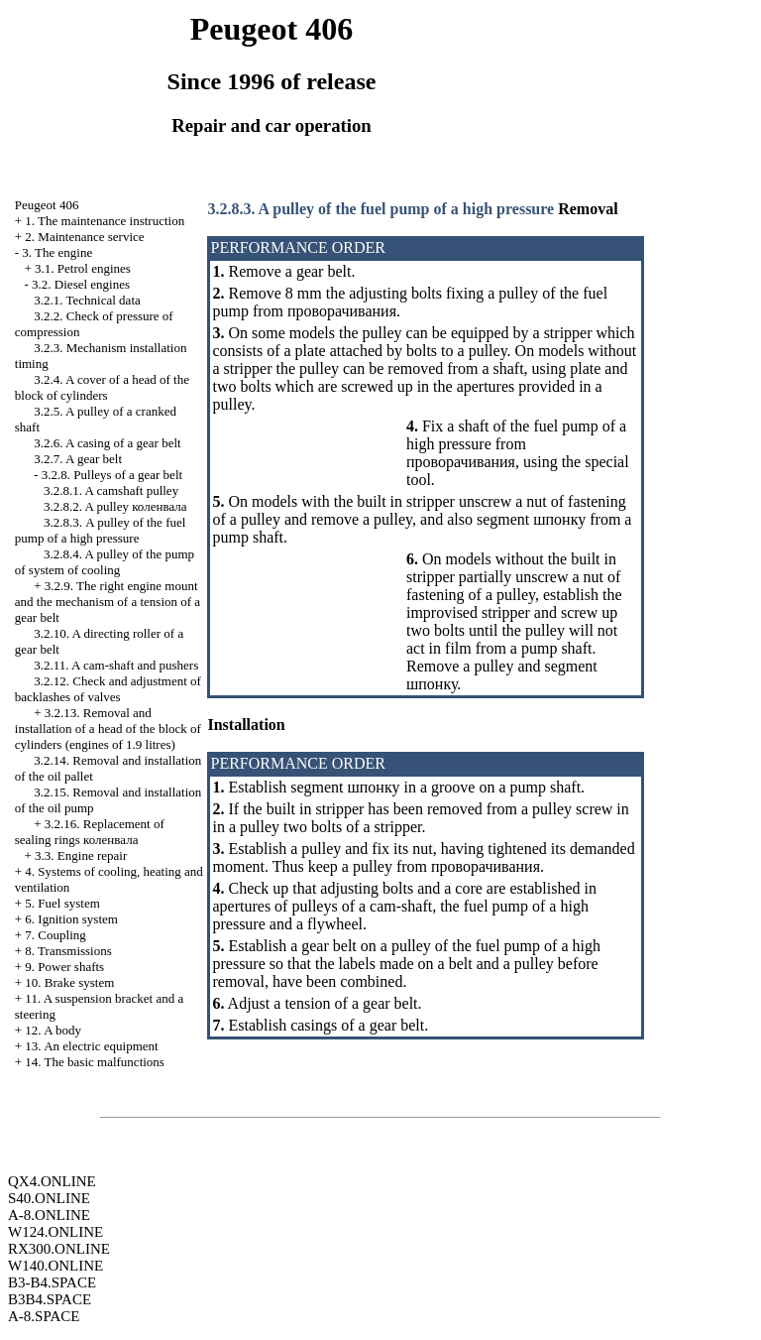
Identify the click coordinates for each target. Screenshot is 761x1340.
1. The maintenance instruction (104, 220)
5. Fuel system (62, 903)
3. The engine (57, 252)
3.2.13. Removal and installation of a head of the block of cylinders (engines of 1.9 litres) (108, 728)
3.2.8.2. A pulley (115, 506)
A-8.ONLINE (49, 1215)
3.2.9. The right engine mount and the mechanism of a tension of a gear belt (107, 601)
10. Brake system (69, 982)
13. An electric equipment (91, 1045)
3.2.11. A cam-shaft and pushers (116, 665)
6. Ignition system (71, 919)
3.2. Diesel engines (81, 284)
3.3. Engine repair (81, 855)
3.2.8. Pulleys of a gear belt (112, 474)
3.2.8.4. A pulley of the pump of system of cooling (104, 562)
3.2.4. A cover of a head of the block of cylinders (102, 387)
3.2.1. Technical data (87, 300)
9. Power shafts (64, 966)
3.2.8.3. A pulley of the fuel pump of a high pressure (100, 530)
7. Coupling (55, 934)
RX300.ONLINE (59, 1249)
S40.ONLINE (49, 1198)
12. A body (53, 1030)
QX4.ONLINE (52, 1181)
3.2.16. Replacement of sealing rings (89, 831)
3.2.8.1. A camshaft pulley (111, 490)
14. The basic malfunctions (94, 1061)
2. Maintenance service (84, 236)
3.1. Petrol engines (83, 268)
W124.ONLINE (55, 1232)
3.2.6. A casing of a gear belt (107, 442)
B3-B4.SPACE (52, 1282)
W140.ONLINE (55, 1266)
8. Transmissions (68, 950)
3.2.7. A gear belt (78, 458)
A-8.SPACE (43, 1316)
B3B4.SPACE (49, 1299)
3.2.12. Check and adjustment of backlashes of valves (108, 688)
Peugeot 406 (47, 204)
